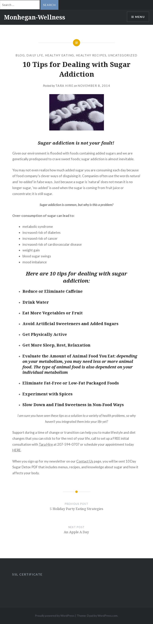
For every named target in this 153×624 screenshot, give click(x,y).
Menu (140, 16)
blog (20, 55)
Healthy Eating (59, 55)
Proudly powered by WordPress (55, 615)
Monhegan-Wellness (34, 17)
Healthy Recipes (91, 55)
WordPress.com (107, 615)
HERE (16, 450)
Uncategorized (123, 55)
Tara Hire (64, 85)
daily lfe (34, 55)
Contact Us (84, 461)
